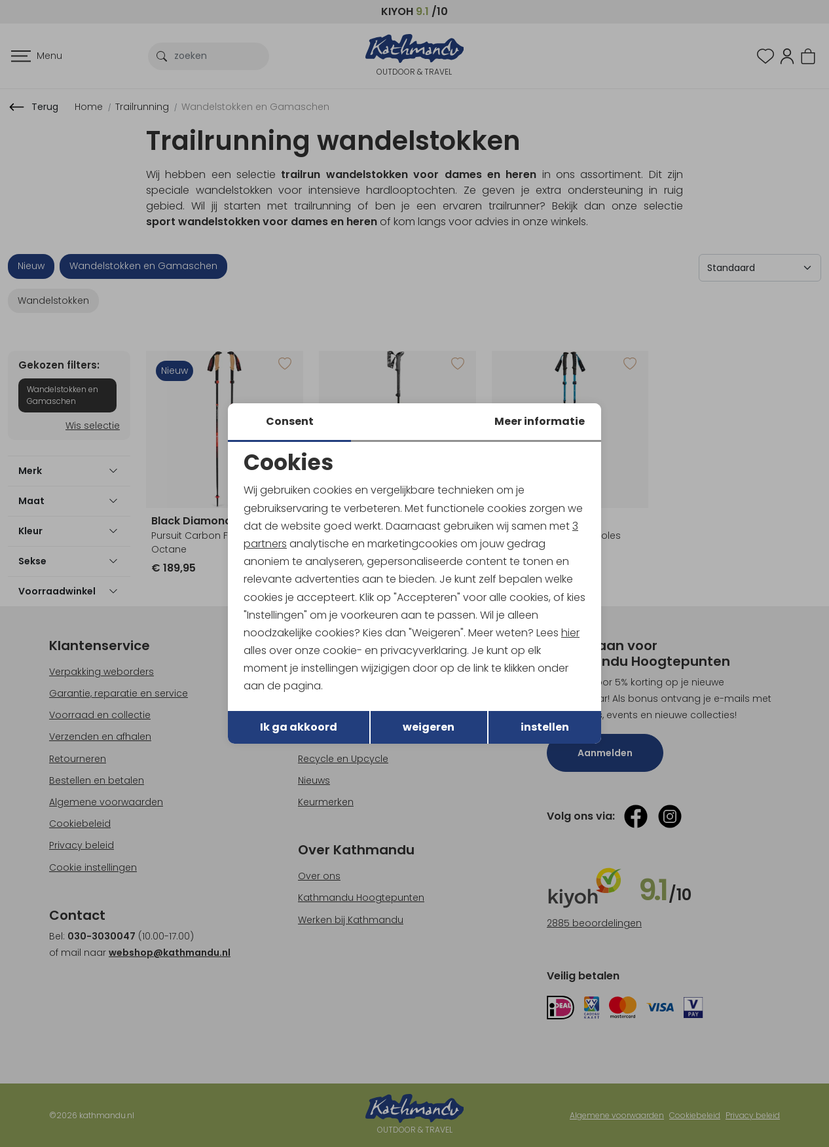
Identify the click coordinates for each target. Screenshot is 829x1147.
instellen (545, 727)
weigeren (428, 727)
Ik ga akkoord (298, 727)
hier (570, 632)
